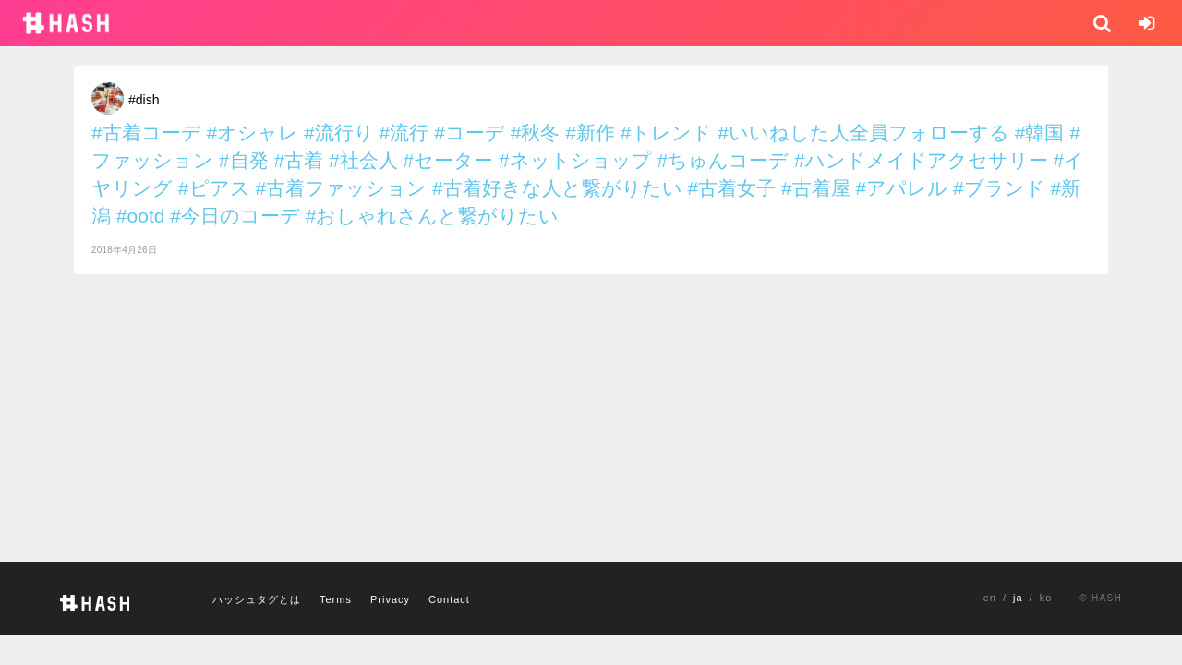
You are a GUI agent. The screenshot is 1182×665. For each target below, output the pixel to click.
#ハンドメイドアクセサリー (921, 160)
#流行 (404, 132)
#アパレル (902, 188)
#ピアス (214, 188)
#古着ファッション (341, 188)
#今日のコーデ (235, 215)
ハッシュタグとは (256, 599)
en (989, 597)
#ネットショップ (575, 160)
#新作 (590, 132)
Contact (449, 599)
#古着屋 (815, 188)
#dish (143, 99)
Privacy (390, 599)
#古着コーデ (146, 132)
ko (1046, 597)
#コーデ (469, 132)
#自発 (244, 160)
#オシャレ (253, 132)
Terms (336, 599)
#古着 (298, 160)
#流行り (339, 132)
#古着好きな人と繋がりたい (557, 188)
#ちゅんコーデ (723, 160)
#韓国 (1040, 132)
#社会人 (363, 160)
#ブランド (999, 188)
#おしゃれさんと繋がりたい (433, 215)
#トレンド (667, 132)
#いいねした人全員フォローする (863, 132)
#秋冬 (536, 132)
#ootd (140, 215)
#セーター (448, 160)
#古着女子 (731, 188)
